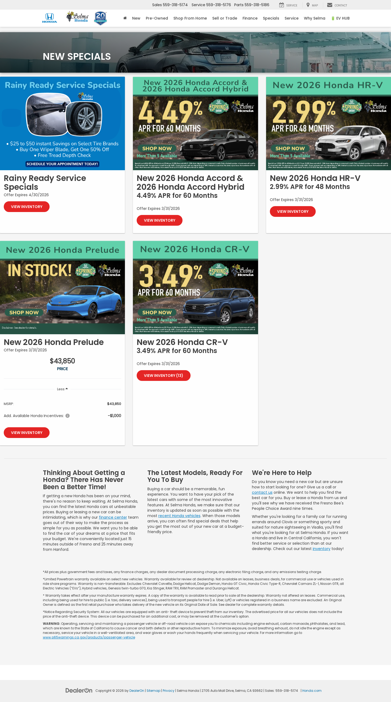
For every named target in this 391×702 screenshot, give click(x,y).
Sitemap (153, 691)
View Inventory (26, 206)
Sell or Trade (224, 18)
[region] (62, 409)
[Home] (125, 18)
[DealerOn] (79, 690)
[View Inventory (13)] (195, 288)
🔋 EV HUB (340, 18)
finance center (113, 517)
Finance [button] (250, 18)
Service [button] (292, 18)
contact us (262, 492)
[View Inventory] (62, 123)
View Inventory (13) (163, 375)
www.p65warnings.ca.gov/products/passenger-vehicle (89, 637)
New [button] (136, 18)
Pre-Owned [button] (157, 18)
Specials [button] (271, 18)
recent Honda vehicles (179, 515)
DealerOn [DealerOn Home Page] (136, 691)
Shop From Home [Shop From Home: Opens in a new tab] (190, 18)
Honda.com (312, 691)
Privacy (168, 691)
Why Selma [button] (314, 18)
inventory (321, 548)
